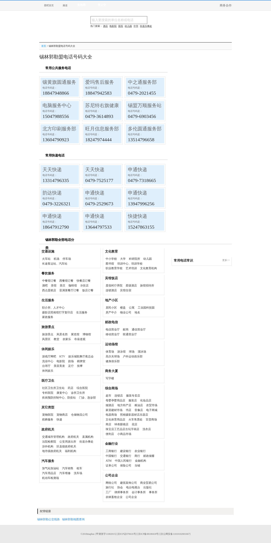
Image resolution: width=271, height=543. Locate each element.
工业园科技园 (146, 307)
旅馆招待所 (147, 285)
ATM (109, 460)
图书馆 (110, 263)
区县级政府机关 (66, 446)
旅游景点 (47, 334)
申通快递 (137, 169)
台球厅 (46, 365)
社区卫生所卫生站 (53, 388)
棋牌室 (81, 361)
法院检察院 (49, 441)
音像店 (138, 410)
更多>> (226, 260)
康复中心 (62, 392)
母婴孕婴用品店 (115, 400)
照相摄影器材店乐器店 (134, 414)
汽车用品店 (49, 473)
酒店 (105, 26)
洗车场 (78, 473)
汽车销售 (67, 468)
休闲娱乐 (47, 370)
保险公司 (125, 465)
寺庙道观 (79, 339)
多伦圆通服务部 (145, 128)
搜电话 (176, 20)
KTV (62, 356)
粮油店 (138, 405)
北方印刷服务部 (59, 128)
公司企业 (131, 497)
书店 (128, 410)
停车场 (67, 258)
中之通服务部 (142, 82)
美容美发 (59, 365)
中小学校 (111, 258)
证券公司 (111, 465)
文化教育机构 (148, 268)
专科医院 (47, 392)
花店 (134, 424)
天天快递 (52, 169)
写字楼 (110, 378)
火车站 (46, 258)
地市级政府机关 (52, 451)
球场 (131, 351)
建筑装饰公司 (128, 482)
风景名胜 (62, 334)
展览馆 (75, 334)
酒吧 (45, 285)
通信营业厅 (139, 329)
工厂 (108, 492)
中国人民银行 (123, 460)
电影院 (61, 361)
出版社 (147, 487)
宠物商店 (62, 414)
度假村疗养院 (114, 285)
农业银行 (140, 451)
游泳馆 (121, 351)
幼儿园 (147, 258)
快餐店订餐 (84, 280)
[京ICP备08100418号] (148, 534)
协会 (120, 487)
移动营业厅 (113, 334)
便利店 (110, 434)
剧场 (71, 361)
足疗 (71, 365)
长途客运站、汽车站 (54, 263)
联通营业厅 (130, 334)
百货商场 (151, 419)
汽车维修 (65, 473)
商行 (137, 455)
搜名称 (157, 20)
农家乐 (67, 339)
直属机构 (87, 436)
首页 (43, 46)
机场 (56, 258)
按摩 (80, 365)
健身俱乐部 (113, 361)
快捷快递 (137, 216)
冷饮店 (84, 285)
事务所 (153, 492)
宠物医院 (47, 414)
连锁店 (118, 395)
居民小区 (111, 307)
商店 (108, 424)
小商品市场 (124, 434)
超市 (108, 395)
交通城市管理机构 (53, 436)
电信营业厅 (113, 329)
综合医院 (82, 388)
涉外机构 (47, 446)
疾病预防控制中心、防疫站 (59, 397)
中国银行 (111, 455)
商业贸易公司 (148, 482)
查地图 (81, 4)
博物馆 (87, 334)
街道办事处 (86, 441)
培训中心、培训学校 (130, 263)
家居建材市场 (114, 410)
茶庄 (62, 285)
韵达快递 (52, 192)
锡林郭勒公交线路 (48, 519)
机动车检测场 (50, 478)
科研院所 (134, 258)
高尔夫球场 (113, 356)
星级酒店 (131, 285)
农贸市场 (151, 405)
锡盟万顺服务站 (145, 105)
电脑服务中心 (56, 105)
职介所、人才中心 (53, 307)
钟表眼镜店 (121, 424)
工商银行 (111, 451)
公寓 (131, 307)
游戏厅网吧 (49, 356)
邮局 (125, 329)
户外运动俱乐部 (133, 356)
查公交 (102, 4)
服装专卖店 (133, 395)
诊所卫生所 (78, 392)
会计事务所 (139, 492)
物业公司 (125, 312)
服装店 (132, 400)
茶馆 (54, 285)
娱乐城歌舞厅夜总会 (81, 356)
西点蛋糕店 (49, 290)
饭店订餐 (87, 290)
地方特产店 (124, 405)
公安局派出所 (67, 441)
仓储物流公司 (79, 414)
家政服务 (47, 317)
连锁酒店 (111, 290)
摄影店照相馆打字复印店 (57, 312)
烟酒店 (110, 405)
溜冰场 (142, 351)
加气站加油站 (50, 468)
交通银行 (125, 455)
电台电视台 (133, 487)
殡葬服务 (47, 419)
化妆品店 (145, 400)
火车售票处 (135, 419)
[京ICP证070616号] (127, 534)
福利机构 (70, 451)
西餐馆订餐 (66, 280)
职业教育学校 (114, 268)
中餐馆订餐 (49, 280)
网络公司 (111, 482)
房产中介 (111, 312)
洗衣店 (147, 429)
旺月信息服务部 (102, 128)
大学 (123, 258)
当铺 (137, 465)
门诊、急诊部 (87, 397)
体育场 (110, 351)
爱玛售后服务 (99, 82)
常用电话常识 (183, 260)
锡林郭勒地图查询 (73, 519)
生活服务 (81, 312)
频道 (65, 5)
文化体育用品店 (115, 419)
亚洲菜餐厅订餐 (69, 290)
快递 (59, 419)
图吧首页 (49, 5)
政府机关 (73, 436)
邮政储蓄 (149, 455)
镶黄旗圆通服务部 (61, 82)
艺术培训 (131, 268)
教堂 (56, 339)
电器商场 (111, 414)
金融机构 (140, 460)
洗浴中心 (47, 361)
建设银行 (125, 451)
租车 (79, 468)
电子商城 (151, 410)
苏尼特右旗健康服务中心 (111, 105)
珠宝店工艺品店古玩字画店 (122, 429)
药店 (70, 388)
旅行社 (110, 487)
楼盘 (123, 307)
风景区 (46, 339)
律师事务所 (121, 492)
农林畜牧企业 (114, 497)
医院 (120, 26)
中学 (135, 26)
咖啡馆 (73, 285)
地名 (137, 312)
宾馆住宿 (125, 290)
